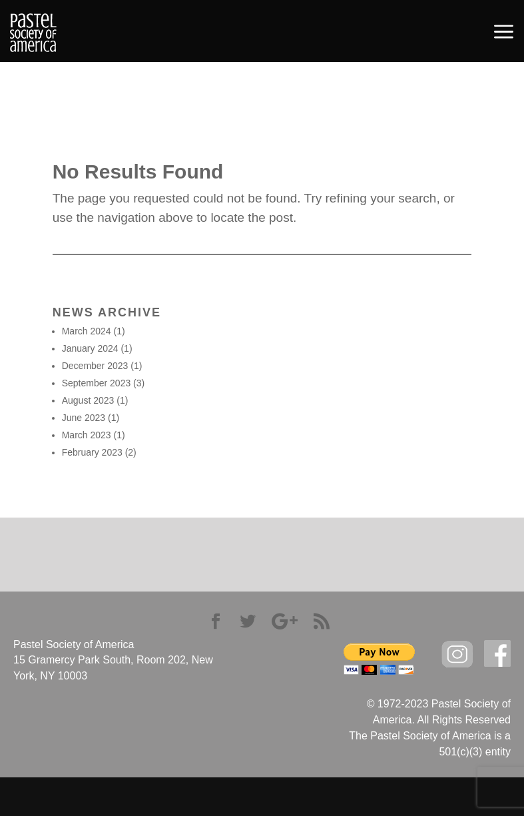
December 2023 (95, 365)
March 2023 (86, 435)
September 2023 (96, 383)
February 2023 (92, 452)
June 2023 (83, 417)
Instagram (457, 654)
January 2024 (90, 348)
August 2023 (88, 400)
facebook (497, 653)
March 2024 (86, 331)
